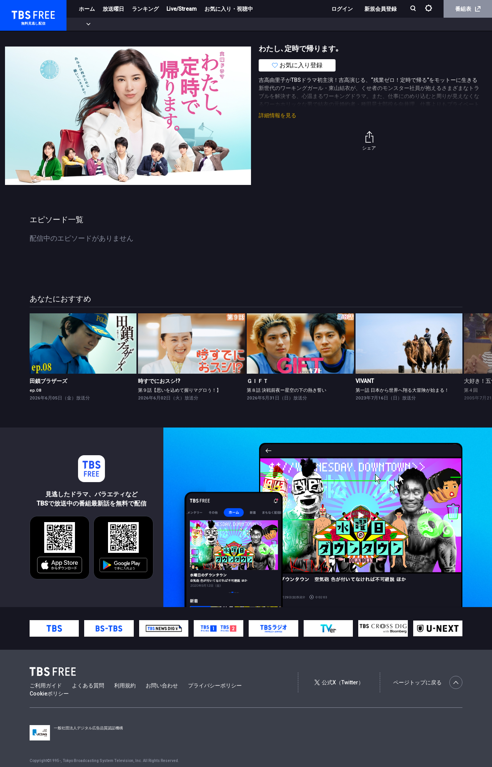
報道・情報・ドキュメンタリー (254, 24)
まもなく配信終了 (118, 24)
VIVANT (365, 381)
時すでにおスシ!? (159, 381)
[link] (83, 343)
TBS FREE (20, 14)
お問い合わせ (162, 685)
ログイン (342, 9)
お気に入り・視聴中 (228, 9)
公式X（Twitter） (339, 682)
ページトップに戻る (427, 682)
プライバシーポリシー (215, 685)
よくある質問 (88, 685)
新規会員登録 (380, 9)
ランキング (145, 9)
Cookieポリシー (49, 693)
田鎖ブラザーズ (48, 381)
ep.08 (36, 390)
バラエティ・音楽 (191, 24)
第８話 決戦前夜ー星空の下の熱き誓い (286, 390)
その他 (305, 24)
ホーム (87, 9)
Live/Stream (181, 9)
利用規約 (125, 685)
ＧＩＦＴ (257, 381)
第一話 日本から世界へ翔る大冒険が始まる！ (402, 390)
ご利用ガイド (46, 685)
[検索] (413, 9)
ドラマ (155, 24)
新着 (83, 24)
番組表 (467, 9)
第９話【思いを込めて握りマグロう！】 (179, 390)
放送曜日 (113, 9)
